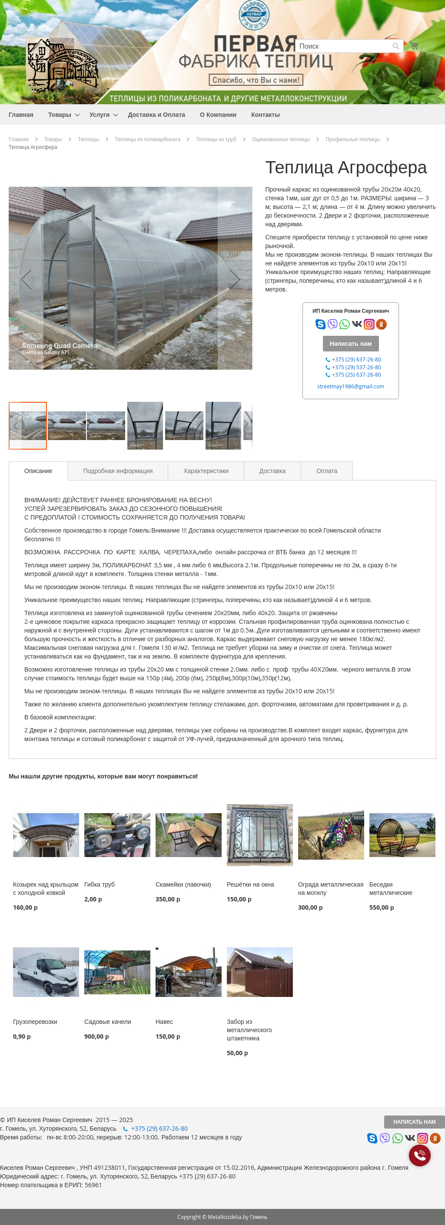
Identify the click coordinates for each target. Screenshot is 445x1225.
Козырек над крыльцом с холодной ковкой (45, 888)
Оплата (326, 471)
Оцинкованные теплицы (281, 139)
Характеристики (206, 471)
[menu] (222, 114)
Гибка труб (99, 884)
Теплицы (88, 139)
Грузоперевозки (35, 1021)
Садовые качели (107, 1021)
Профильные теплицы (352, 139)
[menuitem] (21, 114)
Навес (164, 1021)
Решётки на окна (250, 884)
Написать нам (414, 1122)
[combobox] (349, 46)
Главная (19, 139)
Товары (53, 139)
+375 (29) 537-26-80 (356, 367)
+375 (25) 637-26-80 (356, 374)
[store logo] (63, 64)
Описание (38, 471)
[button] (26, 279)
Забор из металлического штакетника (249, 1029)
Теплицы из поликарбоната (147, 139)
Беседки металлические (390, 888)
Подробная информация (118, 471)
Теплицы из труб (216, 139)
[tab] (38, 470)
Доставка (272, 471)
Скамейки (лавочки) (183, 884)
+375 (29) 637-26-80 (356, 359)
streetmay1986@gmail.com (350, 386)
